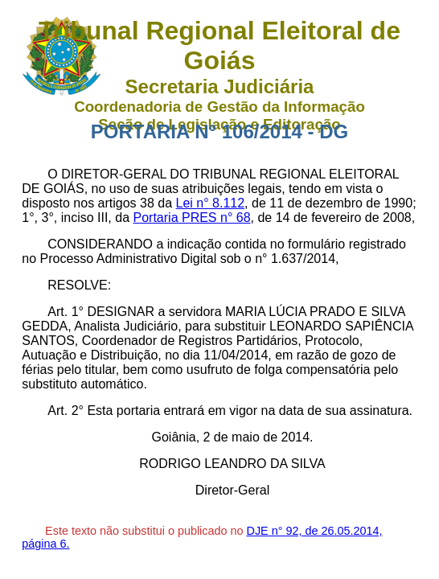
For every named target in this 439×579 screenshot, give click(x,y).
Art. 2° (65, 410)
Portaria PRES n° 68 (192, 217)
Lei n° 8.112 (210, 203)
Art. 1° (65, 311)
